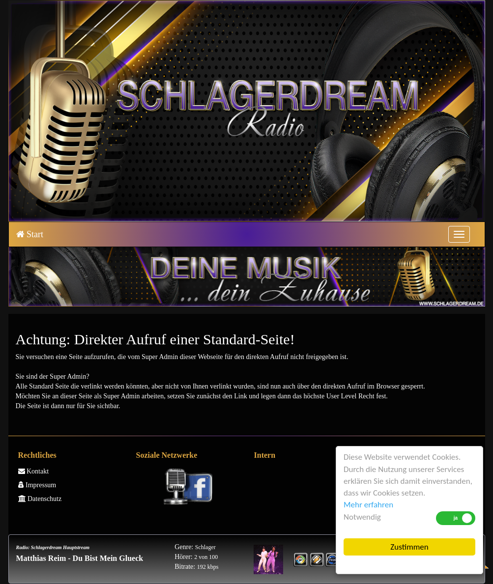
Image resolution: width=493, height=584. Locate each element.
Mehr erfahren (368, 505)
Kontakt (33, 471)
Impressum (37, 485)
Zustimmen (409, 547)
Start (30, 234)
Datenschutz (40, 498)
